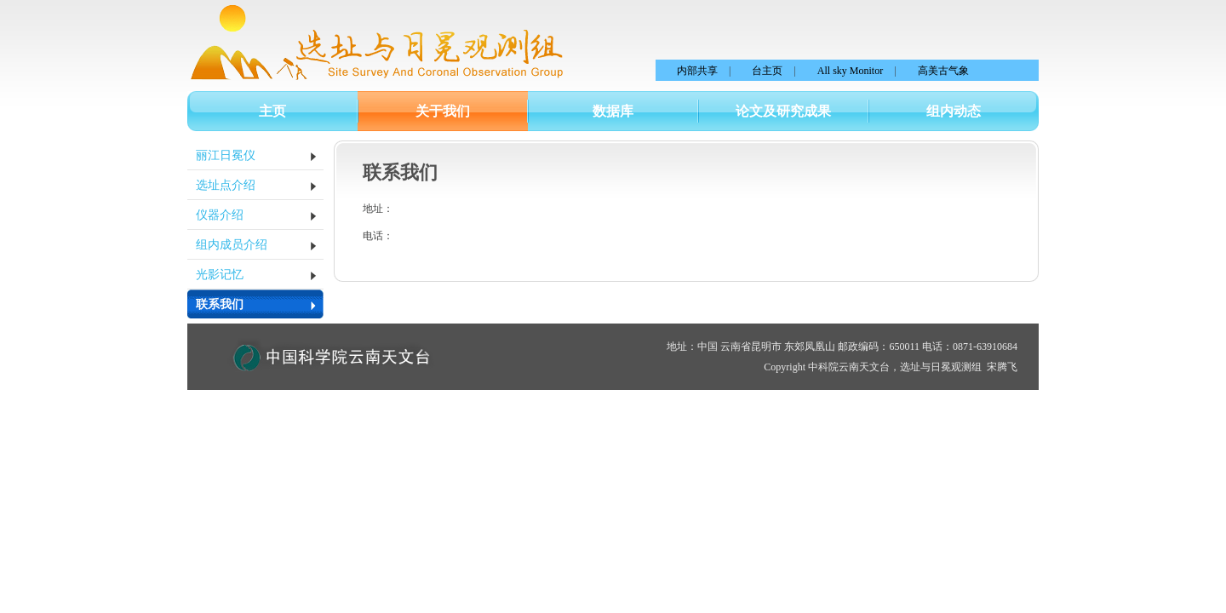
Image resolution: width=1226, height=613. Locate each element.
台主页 (767, 71)
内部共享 (697, 71)
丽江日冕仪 (225, 155)
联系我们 (219, 304)
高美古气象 (943, 71)
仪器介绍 (219, 215)
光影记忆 (219, 274)
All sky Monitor (850, 71)
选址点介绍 (225, 185)
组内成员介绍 (231, 244)
